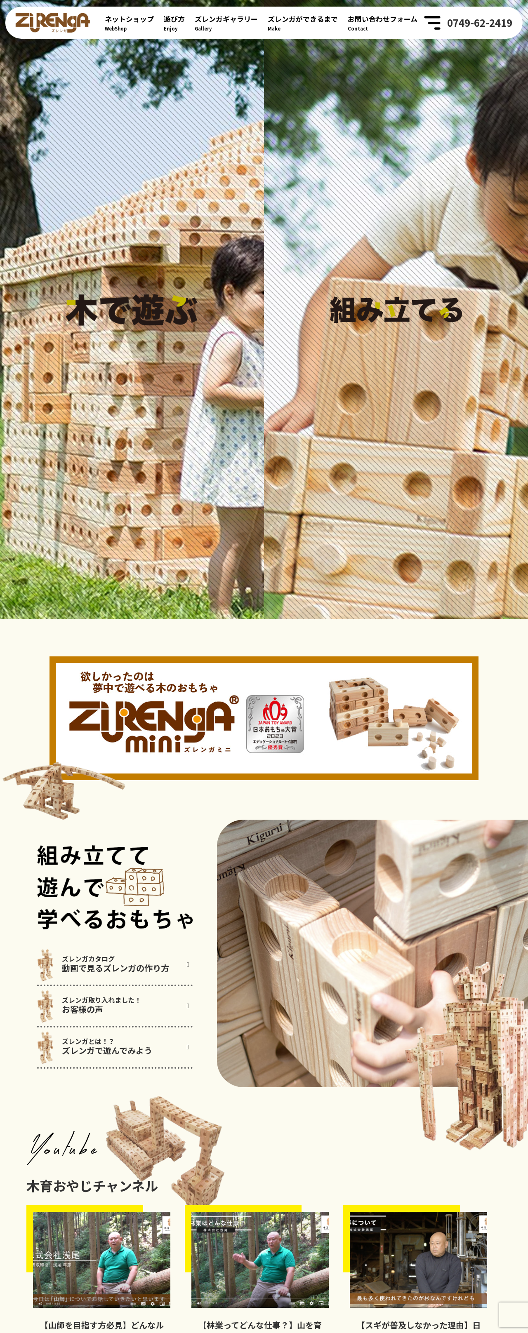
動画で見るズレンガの (121, 1011)
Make (303, 22)
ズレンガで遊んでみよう (121, 1093)
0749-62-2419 (479, 23)
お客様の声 (121, 1052)
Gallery (226, 22)
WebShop (129, 22)
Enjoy (174, 22)
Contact (382, 22)
